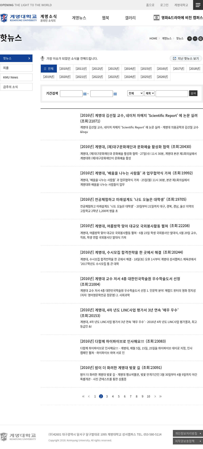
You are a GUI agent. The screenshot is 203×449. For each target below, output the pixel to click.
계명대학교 (181, 5)
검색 (193, 93)
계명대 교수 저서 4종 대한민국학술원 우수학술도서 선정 (137, 278)
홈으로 (150, 5)
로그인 (164, 5)
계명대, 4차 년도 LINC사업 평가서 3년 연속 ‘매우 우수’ (136, 310)
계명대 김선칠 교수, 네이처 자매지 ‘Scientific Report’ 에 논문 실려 (146, 115)
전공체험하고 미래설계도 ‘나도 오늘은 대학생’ (130, 199)
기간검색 (52, 93)
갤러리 (130, 18)
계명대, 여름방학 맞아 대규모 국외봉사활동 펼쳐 (131, 226)
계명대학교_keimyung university (18, 437)
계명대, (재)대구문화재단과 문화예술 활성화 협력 (132, 146)
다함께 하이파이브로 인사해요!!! (119, 341)
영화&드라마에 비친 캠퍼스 (182, 17)
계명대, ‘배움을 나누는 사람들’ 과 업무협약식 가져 (133, 173)
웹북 (105, 18)
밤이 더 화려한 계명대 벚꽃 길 (117, 367)
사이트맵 (198, 5)
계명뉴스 (79, 18)
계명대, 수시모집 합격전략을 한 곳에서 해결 (128, 252)
